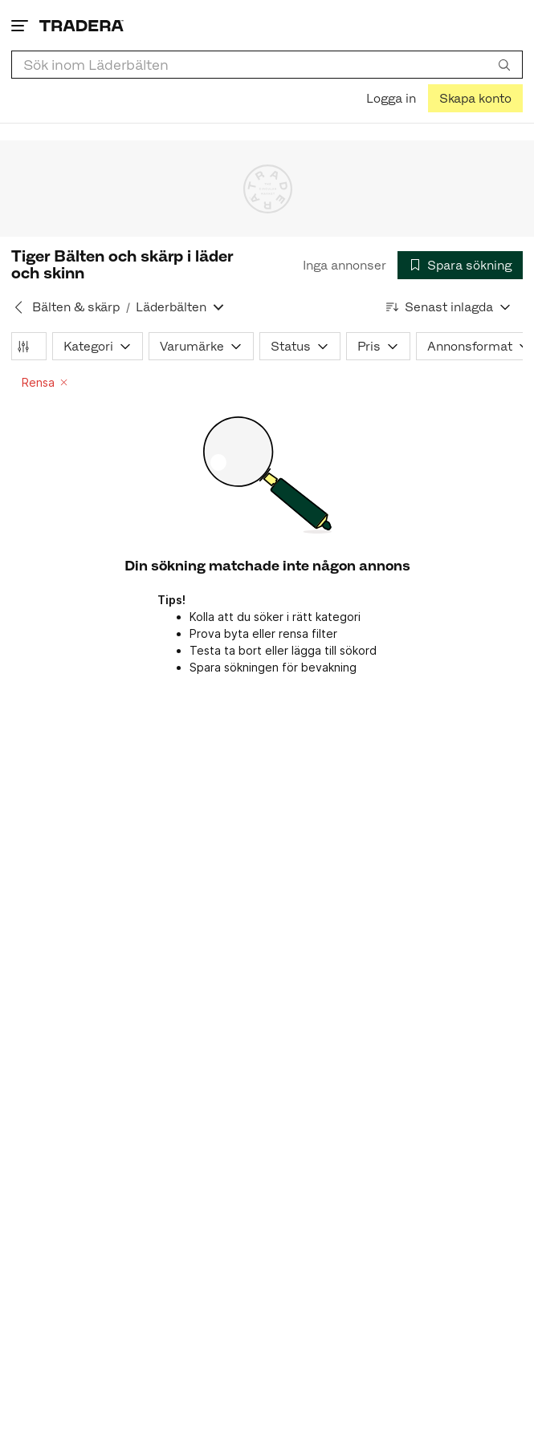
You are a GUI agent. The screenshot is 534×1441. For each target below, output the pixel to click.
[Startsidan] (81, 25)
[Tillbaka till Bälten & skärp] (18, 307)
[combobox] (267, 64)
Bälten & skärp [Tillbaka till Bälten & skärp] (76, 307)
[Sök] (504, 64)
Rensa (44, 382)
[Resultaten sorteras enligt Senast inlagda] (449, 307)
